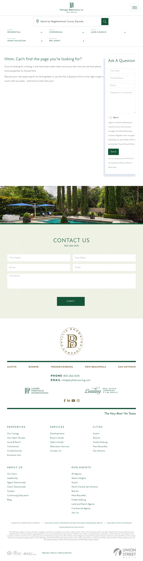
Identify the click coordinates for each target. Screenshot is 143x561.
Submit (71, 301)
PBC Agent (55, 41)
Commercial (56, 32)
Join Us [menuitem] (75, 513)
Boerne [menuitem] (96, 438)
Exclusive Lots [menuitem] (14, 455)
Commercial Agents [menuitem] (81, 508)
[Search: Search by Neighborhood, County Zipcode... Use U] (68, 21)
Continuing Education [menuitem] (18, 495)
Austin (11, 367)
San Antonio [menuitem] (99, 451)
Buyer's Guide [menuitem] (57, 438)
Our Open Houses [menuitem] (16, 438)
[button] (104, 21)
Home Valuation (16, 41)
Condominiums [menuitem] (14, 451)
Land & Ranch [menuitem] (14, 442)
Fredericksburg (62, 367)
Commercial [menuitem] (13, 446)
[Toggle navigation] (135, 7)
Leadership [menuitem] (12, 478)
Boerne (34, 367)
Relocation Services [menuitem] (59, 446)
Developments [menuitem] (57, 433)
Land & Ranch (99, 32)
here (49, 77)
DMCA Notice (65, 553)
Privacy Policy (119, 163)
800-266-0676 (71, 246)
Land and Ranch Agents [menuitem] (83, 504)
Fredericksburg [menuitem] (100, 442)
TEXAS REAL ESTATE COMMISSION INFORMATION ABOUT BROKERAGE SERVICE (76, 523)
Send (113, 152)
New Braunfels (95, 367)
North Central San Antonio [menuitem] (85, 487)
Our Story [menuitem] (12, 474)
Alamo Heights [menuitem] (79, 478)
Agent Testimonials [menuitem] (16, 482)
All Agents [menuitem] (76, 474)
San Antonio (127, 367)
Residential (14, 32)
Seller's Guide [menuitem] (56, 442)
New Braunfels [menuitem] (100, 446)
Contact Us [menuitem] (55, 451)
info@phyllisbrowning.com (76, 380)
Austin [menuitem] (96, 433)
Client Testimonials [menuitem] (16, 487)
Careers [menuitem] (11, 491)
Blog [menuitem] (9, 500)
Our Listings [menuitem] (13, 433)
